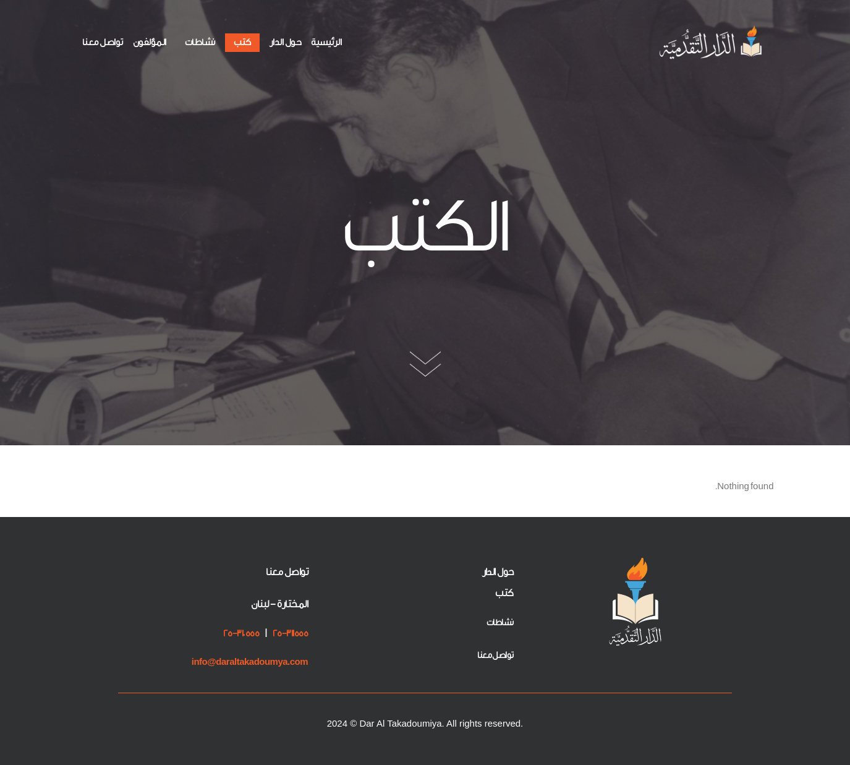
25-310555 (241, 634)
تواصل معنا (102, 42)
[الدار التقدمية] (712, 42)
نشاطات (200, 42)
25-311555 (290, 634)
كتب (242, 42)
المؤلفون (149, 42)
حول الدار (286, 42)
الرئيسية (326, 42)
